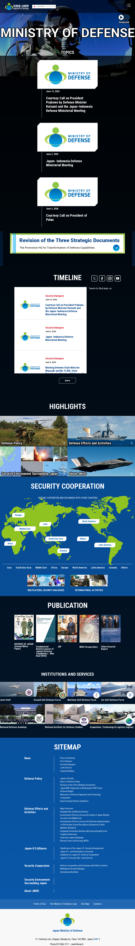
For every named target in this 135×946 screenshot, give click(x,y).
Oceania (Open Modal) (63, 550)
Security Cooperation (36, 865)
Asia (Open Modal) (45, 524)
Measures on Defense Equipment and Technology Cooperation (80, 796)
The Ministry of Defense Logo (63, 904)
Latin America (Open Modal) (104, 545)
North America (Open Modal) (88, 521)
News (27, 758)
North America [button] (80, 567)
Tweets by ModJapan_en (100, 288)
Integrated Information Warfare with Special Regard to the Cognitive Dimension (83, 832)
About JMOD (77, 473)
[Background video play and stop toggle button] (124, 19)
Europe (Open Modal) (18, 515)
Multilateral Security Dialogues (72, 869)
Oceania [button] (113, 567)
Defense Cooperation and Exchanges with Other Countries (84, 865)
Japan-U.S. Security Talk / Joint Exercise (76, 858)
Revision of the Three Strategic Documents (77, 785)
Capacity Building (67, 771)
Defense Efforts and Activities (90, 443)
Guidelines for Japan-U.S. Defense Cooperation (79, 855)
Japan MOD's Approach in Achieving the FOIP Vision (81, 788)
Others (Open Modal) (83, 538)
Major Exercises (66, 808)
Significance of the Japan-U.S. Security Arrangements (82, 848)
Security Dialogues (54, 296)
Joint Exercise (66, 768)
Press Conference (67, 758)
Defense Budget (66, 791)
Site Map (85, 904)
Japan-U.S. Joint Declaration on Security (76, 851)
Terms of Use (39, 904)
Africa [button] (54, 567)
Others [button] (124, 567)
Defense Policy (11, 443)
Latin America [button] (98, 567)
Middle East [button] (41, 567)
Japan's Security (67, 778)
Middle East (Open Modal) (24, 528)
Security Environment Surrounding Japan (29, 473)
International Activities (69, 872)
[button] (129, 5)
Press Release (66, 761)
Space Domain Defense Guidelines (74, 801)
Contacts (97, 904)
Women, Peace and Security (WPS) (74, 841)
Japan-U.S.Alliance (35, 848)
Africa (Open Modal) (10, 543)
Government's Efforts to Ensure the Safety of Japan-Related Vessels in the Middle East (84, 816)
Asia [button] (9, 567)
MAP (96, 939)
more (67, 380)
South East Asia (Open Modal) (55, 538)
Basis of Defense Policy (70, 781)
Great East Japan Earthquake (72, 837)
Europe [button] (64, 567)
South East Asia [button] (23, 567)
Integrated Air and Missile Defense (74, 812)
